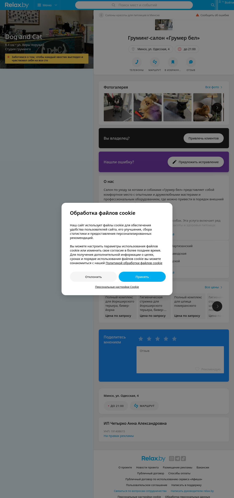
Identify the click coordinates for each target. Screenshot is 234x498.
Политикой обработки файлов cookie (134, 263)
